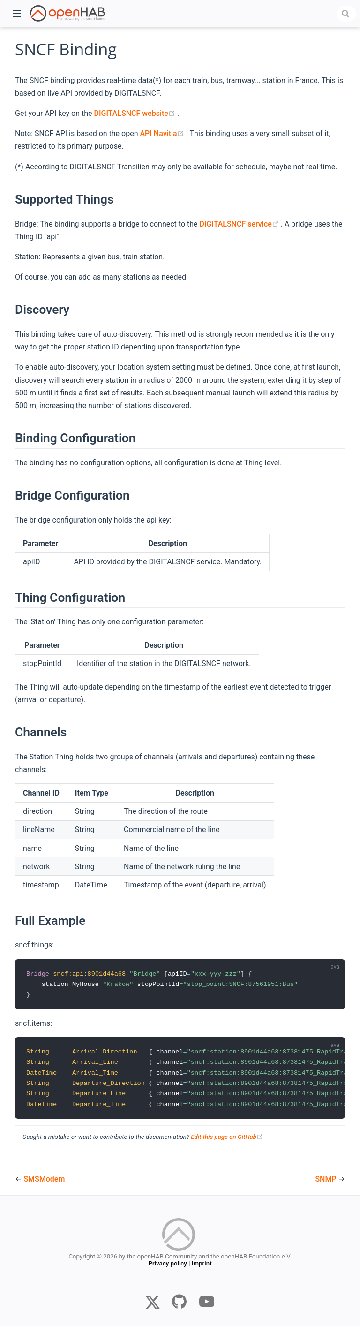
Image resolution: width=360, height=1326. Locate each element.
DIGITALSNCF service (239, 224)
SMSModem (44, 1178)
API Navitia (163, 133)
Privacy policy (167, 1264)
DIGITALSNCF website (135, 113)
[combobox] (346, 14)
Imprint (202, 1264)
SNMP (326, 1178)
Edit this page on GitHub (227, 1139)
